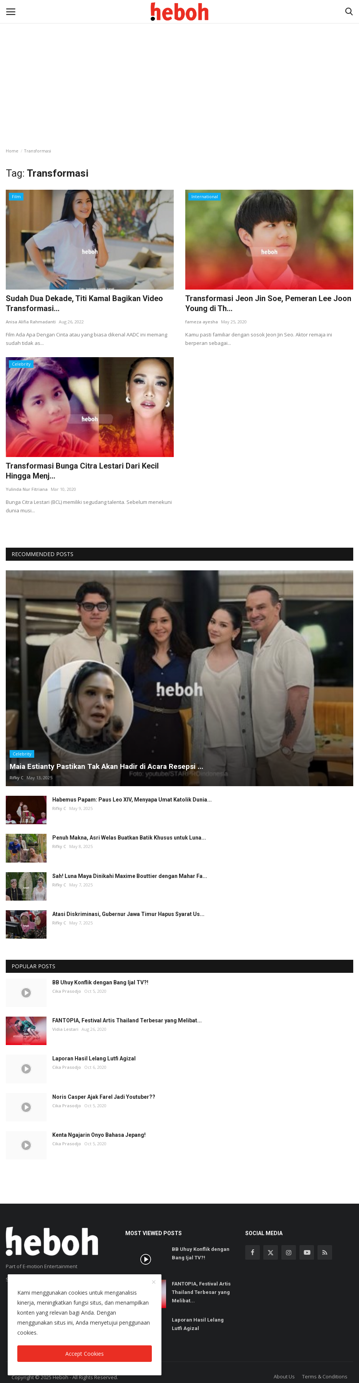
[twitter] (270, 1252)
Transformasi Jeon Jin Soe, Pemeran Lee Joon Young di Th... (268, 303)
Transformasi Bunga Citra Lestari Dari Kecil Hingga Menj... (82, 470)
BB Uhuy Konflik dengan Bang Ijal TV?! (100, 982)
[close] (154, 1282)
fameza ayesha (201, 322)
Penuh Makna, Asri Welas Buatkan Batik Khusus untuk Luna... (129, 838)
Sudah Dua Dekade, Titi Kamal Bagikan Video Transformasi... (84, 303)
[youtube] (306, 1252)
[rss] (324, 1252)
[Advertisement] (179, 57)
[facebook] (252, 1252)
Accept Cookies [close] (84, 1353)
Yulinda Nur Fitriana (27, 489)
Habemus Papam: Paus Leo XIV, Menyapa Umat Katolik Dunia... (132, 800)
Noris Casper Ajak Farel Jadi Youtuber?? (103, 1097)
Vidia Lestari (65, 1029)
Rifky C (16, 777)
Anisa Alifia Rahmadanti (31, 322)
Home (12, 151)
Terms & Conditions (324, 1376)
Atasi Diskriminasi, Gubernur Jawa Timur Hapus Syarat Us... (128, 914)
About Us (284, 1376)
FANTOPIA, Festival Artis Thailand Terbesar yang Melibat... (127, 1020)
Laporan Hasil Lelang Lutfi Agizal (94, 1058)
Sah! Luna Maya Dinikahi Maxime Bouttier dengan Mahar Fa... (129, 876)
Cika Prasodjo (66, 991)
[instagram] (288, 1252)
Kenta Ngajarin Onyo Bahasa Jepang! (99, 1135)
